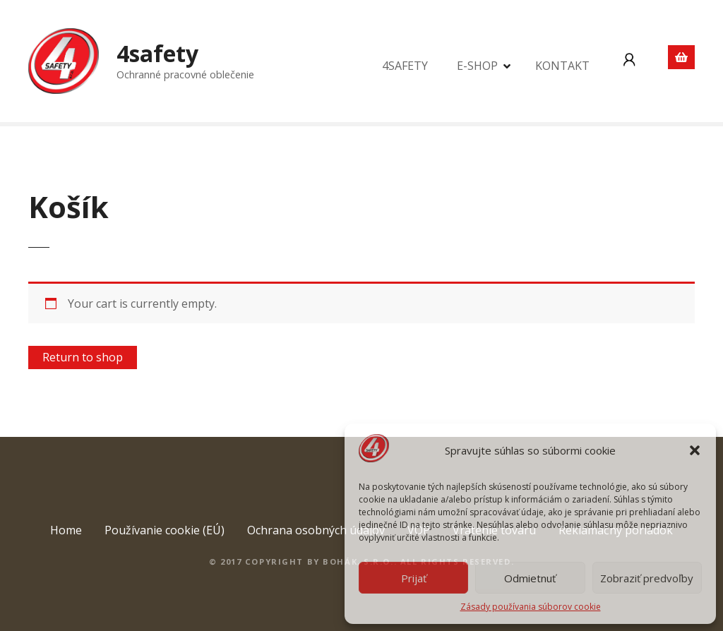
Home (66, 530)
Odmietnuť (530, 578)
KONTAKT (562, 65)
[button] (695, 450)
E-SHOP (477, 65)
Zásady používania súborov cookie (530, 607)
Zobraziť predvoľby (646, 578)
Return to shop (82, 357)
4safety (157, 53)
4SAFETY (405, 65)
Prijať (413, 578)
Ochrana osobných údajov (316, 530)
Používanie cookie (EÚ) (164, 530)
